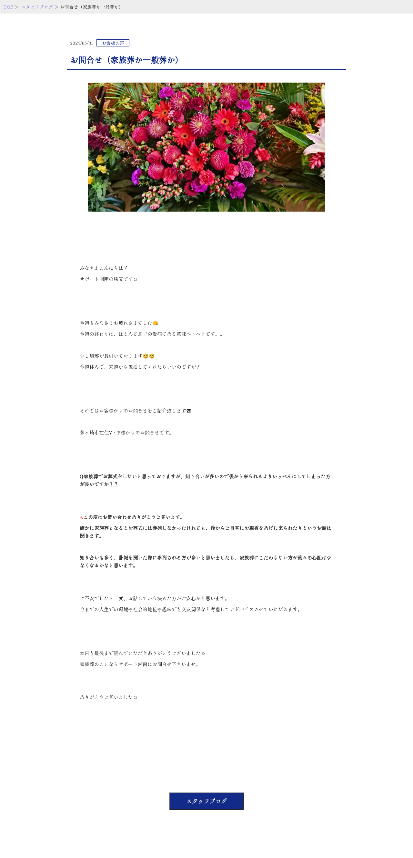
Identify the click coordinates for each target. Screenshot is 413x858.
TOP (8, 7)
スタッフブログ (37, 7)
